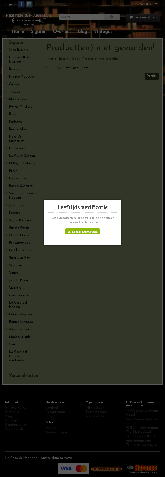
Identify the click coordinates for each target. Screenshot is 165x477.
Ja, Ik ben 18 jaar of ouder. (83, 231)
